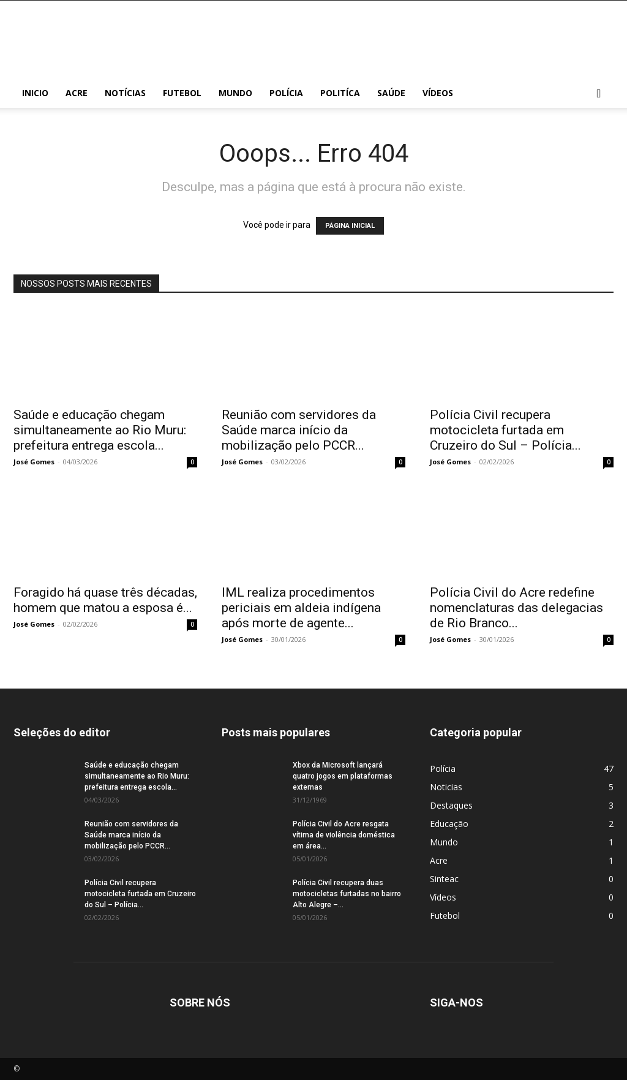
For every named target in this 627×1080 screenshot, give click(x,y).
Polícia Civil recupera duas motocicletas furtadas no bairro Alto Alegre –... (347, 893)
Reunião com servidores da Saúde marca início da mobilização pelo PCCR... (299, 430)
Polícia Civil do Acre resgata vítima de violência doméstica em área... (344, 835)
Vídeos (437, 93)
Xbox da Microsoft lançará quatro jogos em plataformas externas (342, 776)
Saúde (391, 93)
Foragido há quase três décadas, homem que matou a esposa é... (105, 600)
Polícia (286, 93)
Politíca (340, 93)
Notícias (125, 93)
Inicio (35, 93)
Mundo (235, 93)
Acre (77, 93)
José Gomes (33, 461)
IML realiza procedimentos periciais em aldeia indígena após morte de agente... (301, 607)
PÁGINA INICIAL (350, 226)
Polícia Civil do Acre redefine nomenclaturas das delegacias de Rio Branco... (516, 607)
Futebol (182, 93)
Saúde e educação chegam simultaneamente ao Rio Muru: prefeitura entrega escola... (99, 430)
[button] (599, 94)
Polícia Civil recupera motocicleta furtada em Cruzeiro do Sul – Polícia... (505, 430)
